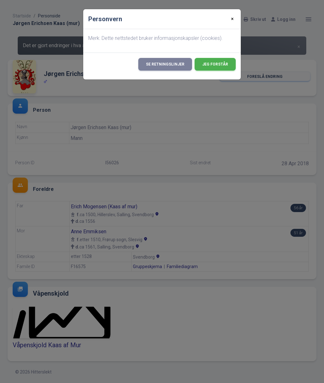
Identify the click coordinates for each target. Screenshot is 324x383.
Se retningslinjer (165, 64)
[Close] (232, 19)
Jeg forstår (215, 64)
